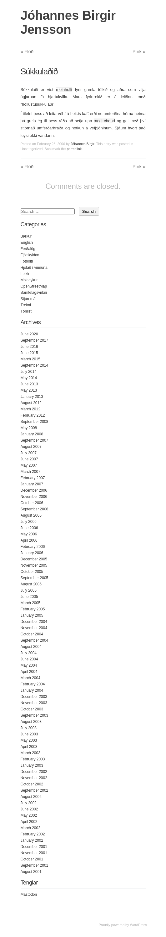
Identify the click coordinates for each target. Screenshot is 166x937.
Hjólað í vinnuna (34, 267)
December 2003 (34, 696)
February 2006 (33, 546)
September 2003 (34, 715)
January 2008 (32, 434)
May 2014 (29, 378)
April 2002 (29, 821)
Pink (139, 51)
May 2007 (29, 465)
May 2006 (29, 534)
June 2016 (29, 346)
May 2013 (29, 390)
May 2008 (29, 428)
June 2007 (29, 459)
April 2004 (29, 671)
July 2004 (29, 653)
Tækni (26, 305)
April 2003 (29, 746)
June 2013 (29, 384)
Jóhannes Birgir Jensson (68, 22)
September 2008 (34, 421)
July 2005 (29, 590)
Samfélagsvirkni (34, 292)
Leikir (25, 274)
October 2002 (32, 784)
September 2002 (34, 790)
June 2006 (29, 528)
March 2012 (30, 409)
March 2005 (30, 603)
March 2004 (30, 678)
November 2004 (34, 628)
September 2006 (34, 509)
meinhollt (64, 89)
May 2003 (29, 740)
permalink (74, 149)
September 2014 (34, 365)
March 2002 (30, 828)
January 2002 (32, 840)
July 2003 (29, 728)
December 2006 (34, 490)
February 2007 (33, 478)
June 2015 (29, 353)
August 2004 (31, 646)
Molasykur (29, 280)
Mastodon (29, 894)
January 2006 (32, 553)
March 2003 (30, 753)
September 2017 (34, 340)
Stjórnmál (29, 299)
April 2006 (29, 540)
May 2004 (29, 665)
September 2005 (34, 578)
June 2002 (29, 809)
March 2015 (30, 359)
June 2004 (29, 659)
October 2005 (32, 571)
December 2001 (34, 846)
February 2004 (33, 684)
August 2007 (31, 446)
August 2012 (31, 403)
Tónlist (26, 311)
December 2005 (34, 559)
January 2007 (32, 484)
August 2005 (31, 584)
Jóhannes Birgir (82, 144)
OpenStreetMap (34, 286)
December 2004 (34, 621)
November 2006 (34, 496)
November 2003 (34, 703)
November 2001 (34, 853)
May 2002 (29, 815)
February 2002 (33, 834)
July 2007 (29, 453)
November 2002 (34, 778)
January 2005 (32, 615)
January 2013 (32, 396)
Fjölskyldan (30, 255)
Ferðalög (28, 249)
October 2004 (32, 634)
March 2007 (30, 471)
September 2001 (34, 865)
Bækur (26, 236)
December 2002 (34, 771)
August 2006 (31, 515)
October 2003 (32, 709)
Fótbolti (27, 261)
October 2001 (32, 859)
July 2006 (29, 521)
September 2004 (34, 640)
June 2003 (29, 734)
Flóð (27, 51)
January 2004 (32, 690)
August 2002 (31, 796)
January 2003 (32, 765)
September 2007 (34, 440)
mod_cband (104, 120)
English (27, 242)
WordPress (138, 925)
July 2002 (29, 803)
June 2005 (29, 596)
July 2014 (29, 371)
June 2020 (29, 334)
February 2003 (33, 759)
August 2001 (31, 871)
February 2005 (33, 609)
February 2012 (33, 415)
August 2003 (31, 721)
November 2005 (34, 565)
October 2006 (32, 503)
